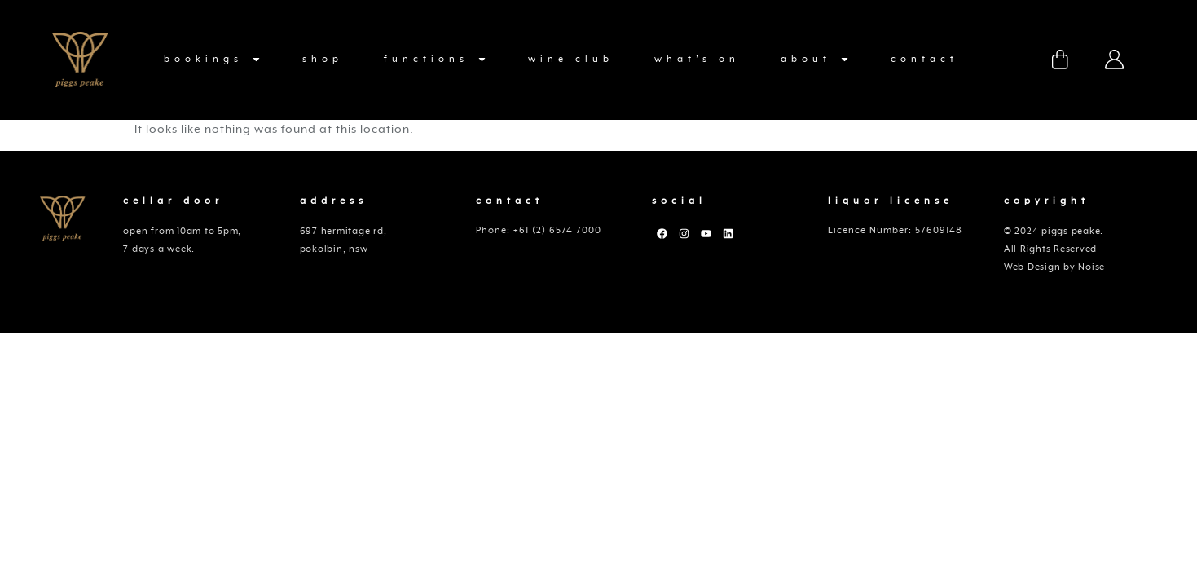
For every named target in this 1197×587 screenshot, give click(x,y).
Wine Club (571, 59)
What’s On (697, 59)
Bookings (213, 59)
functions (435, 59)
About (815, 59)
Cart (1060, 59)
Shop (322, 59)
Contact (924, 59)
